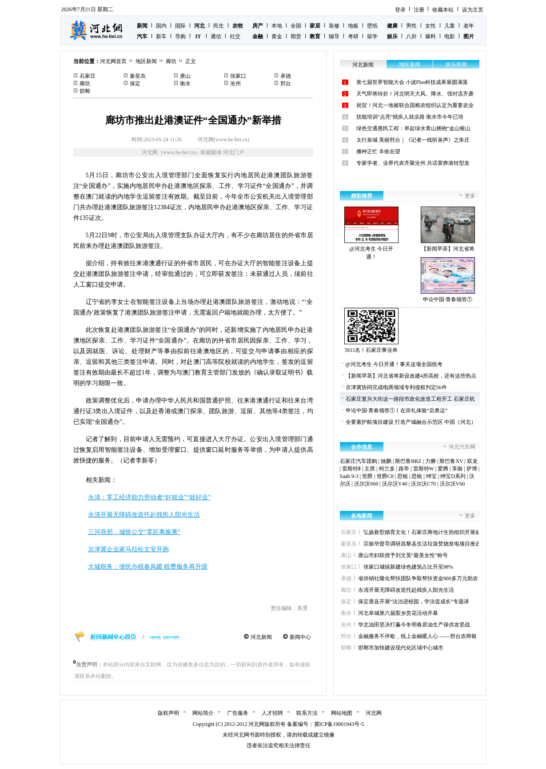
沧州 (235, 83)
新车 (161, 36)
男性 (411, 26)
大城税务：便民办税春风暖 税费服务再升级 (148, 566)
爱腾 (443, 469)
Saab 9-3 (349, 476)
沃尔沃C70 (423, 484)
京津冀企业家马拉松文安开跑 (128, 549)
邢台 (285, 83)
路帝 (404, 469)
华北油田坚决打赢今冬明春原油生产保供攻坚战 (414, 625)
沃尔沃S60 (366, 484)
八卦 (411, 36)
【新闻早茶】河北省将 (448, 229)
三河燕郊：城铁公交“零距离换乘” (134, 532)
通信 (216, 36)
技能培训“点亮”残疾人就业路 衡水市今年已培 (410, 117)
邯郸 (85, 91)
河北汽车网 (462, 447)
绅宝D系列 (453, 476)
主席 (369, 469)
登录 (400, 10)
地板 (353, 26)
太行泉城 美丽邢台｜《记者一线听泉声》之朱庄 (413, 140)
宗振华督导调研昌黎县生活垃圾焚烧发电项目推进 (422, 544)
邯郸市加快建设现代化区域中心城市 (400, 648)
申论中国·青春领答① (448, 280)
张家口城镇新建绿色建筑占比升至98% (408, 567)
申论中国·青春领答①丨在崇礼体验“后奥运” (397, 410)
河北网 (374, 713)
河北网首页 (113, 61)
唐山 (185, 76)
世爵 (367, 476)
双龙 (472, 461)
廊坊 (171, 61)
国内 (161, 26)
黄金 (276, 36)
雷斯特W (423, 469)
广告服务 (237, 713)
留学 (372, 36)
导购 (180, 36)
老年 (468, 26)
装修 (334, 26)
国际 (180, 26)
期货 (296, 36)
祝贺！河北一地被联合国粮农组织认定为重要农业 (415, 105)
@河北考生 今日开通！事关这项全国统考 (394, 364)
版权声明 (168, 713)
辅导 (334, 36)
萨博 (471, 469)
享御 (457, 469)
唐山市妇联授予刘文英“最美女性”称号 (403, 555)
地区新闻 (146, 61)
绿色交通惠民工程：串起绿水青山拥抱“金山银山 (413, 128)
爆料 (430, 36)
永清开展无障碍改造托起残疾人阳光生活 (144, 514)
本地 (276, 26)
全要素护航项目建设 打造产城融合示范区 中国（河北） (411, 422)
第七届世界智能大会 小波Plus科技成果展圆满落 (412, 82)
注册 (419, 10)
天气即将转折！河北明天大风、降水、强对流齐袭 (415, 94)
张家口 (238, 76)
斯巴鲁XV (451, 461)
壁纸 (372, 26)
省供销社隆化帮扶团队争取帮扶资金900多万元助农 (418, 578)
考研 (353, 36)
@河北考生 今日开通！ (371, 233)
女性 (430, 26)
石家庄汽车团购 (358, 461)
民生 (218, 26)
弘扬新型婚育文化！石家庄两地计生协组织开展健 (422, 532)
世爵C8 (385, 476)
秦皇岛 (138, 76)
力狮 (430, 461)
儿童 (449, 26)
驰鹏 (386, 461)
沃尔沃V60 (452, 484)
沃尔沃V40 (394, 484)
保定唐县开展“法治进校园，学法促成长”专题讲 (414, 601)
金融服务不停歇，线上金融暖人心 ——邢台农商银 (417, 636)
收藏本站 (443, 10)
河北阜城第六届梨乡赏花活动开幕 (398, 613)
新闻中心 (300, 637)
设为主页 (472, 10)
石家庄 (88, 76)
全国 (296, 26)
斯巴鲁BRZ (408, 461)
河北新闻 (261, 637)
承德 (285, 76)
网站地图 (341, 713)
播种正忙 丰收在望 (378, 151)
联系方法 (307, 713)
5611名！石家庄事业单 (371, 330)
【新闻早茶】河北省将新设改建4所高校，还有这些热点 (411, 376)
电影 (449, 36)
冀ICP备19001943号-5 (339, 724)
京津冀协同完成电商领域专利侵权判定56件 (396, 387)
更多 (470, 196)
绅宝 (431, 476)
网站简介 (203, 713)
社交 (235, 36)
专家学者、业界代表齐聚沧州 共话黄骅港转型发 (413, 163)
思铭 (402, 476)
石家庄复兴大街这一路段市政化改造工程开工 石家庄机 (410, 399)
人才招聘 (272, 713)
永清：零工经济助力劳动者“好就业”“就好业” (149, 497)
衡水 (185, 83)
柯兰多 (387, 469)
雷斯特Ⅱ (351, 469)
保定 (135, 83)
